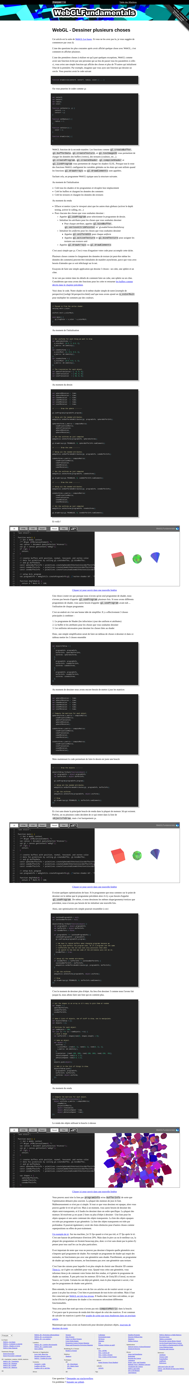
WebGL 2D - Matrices (10, 1367)
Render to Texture (71, 1350)
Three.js (56, 1269)
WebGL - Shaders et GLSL (11, 1346)
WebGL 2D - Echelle (9, 1365)
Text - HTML (102, 1350)
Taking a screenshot (165, 1339)
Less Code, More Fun (41, 1354)
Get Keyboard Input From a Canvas (170, 1343)
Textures (68, 1335)
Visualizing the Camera (135, 1366)
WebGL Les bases (83, 39)
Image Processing (8, 1354)
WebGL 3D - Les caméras (42, 1339)
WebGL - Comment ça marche (12, 1344)
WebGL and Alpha (134, 1368)
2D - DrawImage (72, 1364)
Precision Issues (164, 1337)
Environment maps (104, 1337)
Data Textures (70, 1337)
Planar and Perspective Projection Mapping (79, 1345)
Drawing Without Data (135, 1337)
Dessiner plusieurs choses (42, 1356)
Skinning (101, 1341)
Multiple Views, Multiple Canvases (139, 1364)
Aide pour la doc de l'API (166, 1366)
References (162, 1363)
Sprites (69, 1368)
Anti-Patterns (132, 1372)
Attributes (162, 1355)
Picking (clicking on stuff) (106, 1345)
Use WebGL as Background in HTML (171, 1345)
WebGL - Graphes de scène (42, 1358)
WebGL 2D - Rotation (10, 1363)
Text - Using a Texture (105, 1355)
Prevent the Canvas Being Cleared (170, 1341)
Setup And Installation (135, 1354)
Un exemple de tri (60, 1234)
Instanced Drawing (134, 1349)
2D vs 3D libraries (134, 1370)
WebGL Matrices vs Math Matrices (170, 1335)
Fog (99, 1343)
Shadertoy (131, 1339)
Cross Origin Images (72, 1341)
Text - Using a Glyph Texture (107, 1357)
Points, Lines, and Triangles (137, 1362)
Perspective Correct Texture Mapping (77, 1343)
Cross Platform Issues (166, 1347)
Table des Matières (128, 2)
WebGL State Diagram (10, 1348)
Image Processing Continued (12, 1356)
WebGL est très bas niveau (81, 1296)
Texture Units (163, 1357)
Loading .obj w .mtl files (42, 1368)
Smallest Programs (134, 1335)
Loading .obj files (39, 1366)
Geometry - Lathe (39, 1364)
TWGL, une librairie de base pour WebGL (171, 1368)
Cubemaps (101, 1335)
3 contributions (178, 17)
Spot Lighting (38, 1349)
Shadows (68, 1356)
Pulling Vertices (133, 1341)
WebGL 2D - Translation (11, 1361)
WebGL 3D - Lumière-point (43, 1347)
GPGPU (101, 1368)
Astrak (181, 18)
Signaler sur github (75, 1382)
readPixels (162, 1361)
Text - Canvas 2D (103, 1353)
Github (160, 1370)
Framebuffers (163, 1359)
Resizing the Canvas (134, 1358)
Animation (131, 1360)
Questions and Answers (166, 1349)
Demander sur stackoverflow (80, 1378)
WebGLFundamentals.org (94, 12)
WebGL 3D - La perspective (43, 1337)
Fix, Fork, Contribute (180, 13)
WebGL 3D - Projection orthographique (46, 1335)
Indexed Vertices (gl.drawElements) (139, 1347)
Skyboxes (101, 1339)
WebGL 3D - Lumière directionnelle (45, 1344)
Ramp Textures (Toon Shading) (108, 1362)
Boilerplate (131, 1356)
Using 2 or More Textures (74, 1339)
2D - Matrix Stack (72, 1366)
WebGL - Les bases (9, 1342)
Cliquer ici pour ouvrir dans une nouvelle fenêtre (94, 590)
